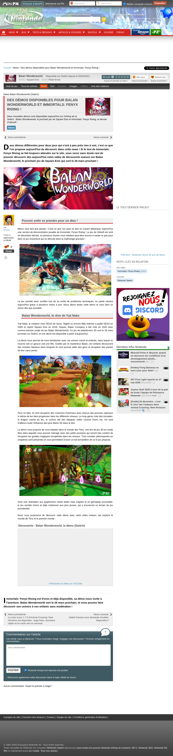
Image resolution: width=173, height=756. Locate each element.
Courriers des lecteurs (33, 717)
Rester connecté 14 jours (137, 4)
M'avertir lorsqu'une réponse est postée (46, 670)
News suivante (101, 137)
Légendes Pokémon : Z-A (144, 18)
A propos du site (12, 717)
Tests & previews (42, 32)
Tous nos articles (49, 750)
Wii (5, 750)
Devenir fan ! (161, 77)
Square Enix (33, 79)
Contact (51, 717)
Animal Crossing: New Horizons (148, 21)
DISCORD (108, 32)
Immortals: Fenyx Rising (132, 271)
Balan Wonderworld (31, 76)
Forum (120, 32)
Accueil (7, 67)
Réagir (9, 251)
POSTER (13, 670)
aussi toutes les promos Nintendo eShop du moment (103, 747)
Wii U (134, 747)
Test (52, 86)
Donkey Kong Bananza (125, 24)
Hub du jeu (11, 86)
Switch (64, 76)
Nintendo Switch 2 (123, 18)
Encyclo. (92, 32)
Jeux (23, 32)
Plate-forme (54, 79)
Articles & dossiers (70, 32)
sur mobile (34, 750)
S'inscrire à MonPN (33, 3)
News (12, 32)
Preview (62, 86)
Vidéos (84, 86)
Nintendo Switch (125, 280)
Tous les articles (29, 86)
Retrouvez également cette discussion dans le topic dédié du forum (42, 677)
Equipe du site (64, 717)
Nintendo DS (160, 747)
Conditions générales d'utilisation (90, 717)
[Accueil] (3, 32)
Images (73, 86)
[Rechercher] (78, 19)
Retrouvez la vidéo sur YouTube (66, 583)
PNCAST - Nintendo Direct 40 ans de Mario (143, 255)
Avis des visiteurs (100, 86)
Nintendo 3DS (146, 747)
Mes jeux (141, 77)
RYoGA (7, 230)
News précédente (17, 137)
